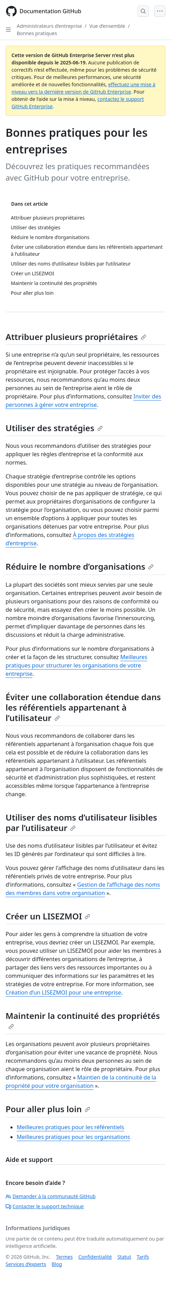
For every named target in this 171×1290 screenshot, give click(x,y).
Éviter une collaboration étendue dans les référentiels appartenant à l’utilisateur (83, 707)
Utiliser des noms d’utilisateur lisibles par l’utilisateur (81, 822)
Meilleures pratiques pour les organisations (73, 1137)
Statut (124, 1256)
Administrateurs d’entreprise (49, 26)
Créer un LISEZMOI (48, 916)
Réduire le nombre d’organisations (80, 566)
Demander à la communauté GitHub (51, 1196)
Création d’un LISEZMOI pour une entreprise (63, 992)
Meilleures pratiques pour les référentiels (70, 1127)
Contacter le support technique (45, 1206)
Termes (64, 1256)
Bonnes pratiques (37, 33)
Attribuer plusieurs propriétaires (76, 336)
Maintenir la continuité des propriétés (83, 1019)
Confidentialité (95, 1256)
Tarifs (143, 1256)
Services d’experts (26, 1264)
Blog (57, 1264)
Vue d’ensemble (107, 26)
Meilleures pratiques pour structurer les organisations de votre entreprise (76, 665)
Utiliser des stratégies (54, 428)
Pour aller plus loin (48, 1109)
